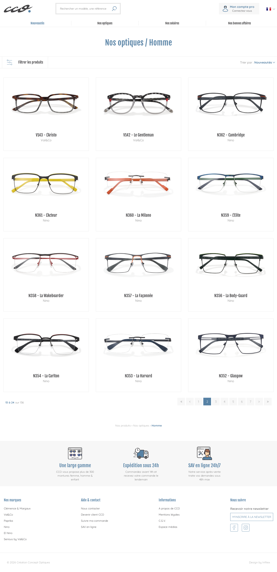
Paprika (8, 520)
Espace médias (168, 527)
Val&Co (8, 514)
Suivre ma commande (94, 520)
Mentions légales (169, 514)
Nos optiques (141, 425)
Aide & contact (90, 500)
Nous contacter (90, 508)
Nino (6, 527)
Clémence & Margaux (17, 508)
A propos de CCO (169, 508)
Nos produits (123, 425)
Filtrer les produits (25, 62)
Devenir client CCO (92, 514)
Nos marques (12, 500)
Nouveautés (37, 23)
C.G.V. (162, 520)
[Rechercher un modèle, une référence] (86, 9)
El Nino (8, 533)
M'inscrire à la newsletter (251, 517)
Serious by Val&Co (15, 539)
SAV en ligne (88, 527)
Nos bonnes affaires (239, 23)
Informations (167, 500)
